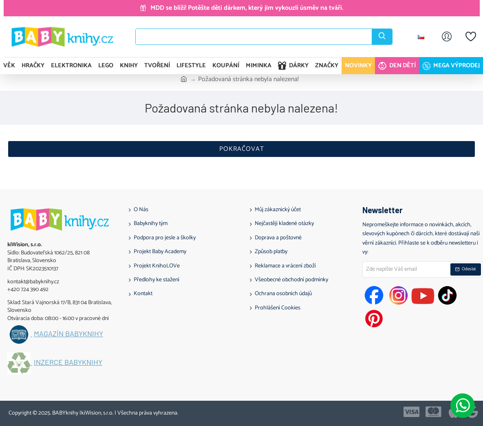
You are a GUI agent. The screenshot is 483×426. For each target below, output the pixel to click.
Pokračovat (241, 149)
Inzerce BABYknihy (68, 362)
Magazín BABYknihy (68, 334)
